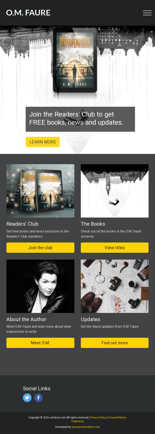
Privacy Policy (98, 417)
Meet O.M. (40, 342)
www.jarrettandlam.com (86, 426)
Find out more (114, 342)
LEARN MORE (46, 142)
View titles (115, 247)
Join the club (40, 247)
